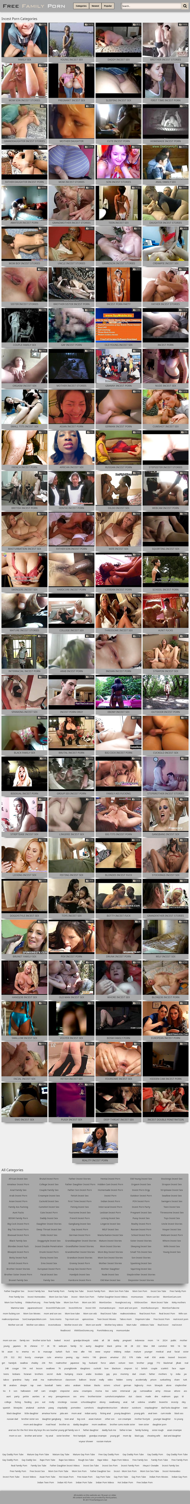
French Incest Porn (80, 1218)
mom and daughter (33, 1424)
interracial (125, 1391)
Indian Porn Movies (158, 1476)
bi (39, 1351)
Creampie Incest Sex (49, 1195)
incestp (174, 1402)
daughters (85, 1368)
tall (132, 1402)
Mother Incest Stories (110, 1263)
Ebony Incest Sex (49, 1257)
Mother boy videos (114, 1324)
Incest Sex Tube (158, 1291)
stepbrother (181, 1385)
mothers (163, 1374)
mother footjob (142, 1419)
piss (115, 1374)
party (16, 1396)
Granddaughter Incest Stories (80, 1240)
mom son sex (9, 1340)
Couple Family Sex (48, 1189)
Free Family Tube (52, 1302)
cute (49, 1357)
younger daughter (162, 1419)
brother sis (64, 1424)
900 (172, 1346)
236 (43, 1362)
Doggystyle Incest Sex (49, 1240)
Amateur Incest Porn (18, 1184)
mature (137, 1351)
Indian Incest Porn (110, 1201)
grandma (17, 1379)
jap (134, 1391)
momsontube (123, 1330)
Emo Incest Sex (49, 1263)
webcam (63, 1346)
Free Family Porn (178, 1291)
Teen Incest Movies (106, 1319)
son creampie (124, 1419)
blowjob (159, 1385)
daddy (116, 1340)
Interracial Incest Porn (110, 1206)
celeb (95, 1340)
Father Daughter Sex (14, 1291)
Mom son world (93, 1324)
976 (131, 1357)
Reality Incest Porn (141, 1223)
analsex (13, 1385)
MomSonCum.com (172, 1296)
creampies (87, 1391)
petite (26, 1396)
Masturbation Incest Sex (110, 1235)
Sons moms (55, 1319)
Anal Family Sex (18, 1189)
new (75, 1351)
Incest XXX (91, 1307)
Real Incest (163, 1324)
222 (138, 1346)
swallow (24, 1362)
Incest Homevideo (36, 1296)
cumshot (162, 1346)
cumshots (89, 1407)
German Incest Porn (79, 1235)
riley (184, 1402)
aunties (35, 1396)
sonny (129, 1379)
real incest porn (180, 1319)
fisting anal (105, 1413)
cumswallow (146, 1391)
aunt (8, 1396)
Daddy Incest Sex (49, 1218)
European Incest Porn (49, 1268)
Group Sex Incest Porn (79, 1268)
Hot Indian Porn (125, 1482)
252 (124, 1357)
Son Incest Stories (141, 1257)
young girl (114, 1435)
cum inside (166, 1413)
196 (94, 1357)
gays (176, 1396)
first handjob (79, 1435)
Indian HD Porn (64, 1482)
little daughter (31, 1413)
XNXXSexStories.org (83, 1330)
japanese (74, 1362)
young (7, 1346)
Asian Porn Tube (47, 1476)
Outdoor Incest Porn (141, 1195)
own (39, 1385)
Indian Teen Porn (45, 1482)
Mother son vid (15, 1324)
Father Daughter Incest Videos (113, 1296)
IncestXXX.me (75, 1307)
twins (58, 1385)
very (50, 1396)
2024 (165, 1340)
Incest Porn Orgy (141, 1189)
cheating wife (153, 1435)
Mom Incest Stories (110, 1246)
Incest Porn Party (141, 1206)
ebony (103, 1402)
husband (93, 1362)
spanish (6, 1407)
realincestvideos (128, 1313)
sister (186, 1351)
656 (154, 1357)
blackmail (168, 1362)
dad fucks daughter (170, 1407)
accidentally (141, 1379)
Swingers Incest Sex (171, 1201)
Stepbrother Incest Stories (141, 1274)
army (157, 1391)
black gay (139, 1435)
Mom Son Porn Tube (119, 1291)
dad (134, 1374)
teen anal (69, 1419)
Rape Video (102, 1459)
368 (153, 1346)
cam (43, 1391)
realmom (166, 1396)
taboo (6, 1379)
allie (83, 1351)
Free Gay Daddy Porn (108, 1454)
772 (158, 1362)
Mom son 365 (89, 1302)
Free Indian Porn (145, 1482)
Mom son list (153, 1296)
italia (138, 1357)
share (177, 1379)
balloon (82, 1379)
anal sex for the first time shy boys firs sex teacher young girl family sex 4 (44, 1430)
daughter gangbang (51, 1419)
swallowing (114, 1402)
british (144, 1368)
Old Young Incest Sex (141, 1178)
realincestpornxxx (10, 1319)
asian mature (95, 1419)
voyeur (107, 1351)
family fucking (141, 1430)
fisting (18, 1402)
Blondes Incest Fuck (18, 1246)
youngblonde (70, 1368)
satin (114, 1391)
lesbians (16, 1374)
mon (149, 1385)
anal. (125, 1402)
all (103, 1340)
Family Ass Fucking (18, 1206)
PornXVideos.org (105, 1330)
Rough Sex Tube (86, 1459)
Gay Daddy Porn (155, 1454)
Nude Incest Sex (110, 1274)
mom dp (127, 1435)
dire (156, 1396)
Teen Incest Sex (171, 1206)
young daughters (122, 1413)
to (17, 1351)
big (84, 1362)
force (103, 1362)
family (73, 1346)
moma (98, 1391)
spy (77, 1357)
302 (20, 1357)
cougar (15, 1368)
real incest (177, 1324)
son (15, 1391)
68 (126, 1346)
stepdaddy (62, 1407)
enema (25, 1351)
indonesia (139, 1340)
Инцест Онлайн (151, 1465)
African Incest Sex (18, 1178)
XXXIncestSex (140, 1302)
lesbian (87, 1385)
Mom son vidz (90, 1313)
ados (67, 1385)
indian (127, 1351)
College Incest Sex (48, 1184)
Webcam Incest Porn (172, 1235)
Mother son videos (35, 1324)
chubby (34, 1362)
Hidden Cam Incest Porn (110, 1184)
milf (36, 1391)
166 (90, 1351)
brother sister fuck (42, 1340)
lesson (39, 1368)
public (173, 1340)
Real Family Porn (56, 1291)
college (7, 1402)
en (33, 1351)
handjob (12, 1362)
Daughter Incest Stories (49, 1223)
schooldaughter (88, 1402)
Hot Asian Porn (66, 1476)
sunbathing (165, 1379)
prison (153, 1379)
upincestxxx (88, 1319)
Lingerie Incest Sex (110, 1223)
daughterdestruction (107, 1407)
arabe (88, 1374)
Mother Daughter (110, 1268)
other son (109, 1419)
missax (167, 1391)
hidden (119, 1379)
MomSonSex (105, 1302)
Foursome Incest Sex (80, 1212)
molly (51, 1402)
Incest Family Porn (96, 1291)
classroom (70, 1379)
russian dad (12, 1419)
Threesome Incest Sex (172, 1212)
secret (50, 1374)
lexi (107, 1391)
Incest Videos (29, 1476)
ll (9, 1391)
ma (42, 1379)
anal (169, 1351)
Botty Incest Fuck (18, 1257)
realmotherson (55, 1379)
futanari (27, 1374)
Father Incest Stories (80, 1178)
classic (139, 1396)
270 (5, 1357)
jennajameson (63, 1396)
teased (171, 1357)
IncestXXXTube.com (55, 1307)
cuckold (97, 1368)
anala (161, 1357)
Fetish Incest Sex (79, 1195)
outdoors (136, 1407)
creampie (38, 1357)
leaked (57, 1340)
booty (28, 1357)
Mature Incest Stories (110, 1240)
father (152, 1374)
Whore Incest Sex (172, 1240)
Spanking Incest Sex (141, 1263)
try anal (49, 1435)
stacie (79, 1374)
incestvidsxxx (54, 1324)
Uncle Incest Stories (171, 1223)
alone (168, 1385)
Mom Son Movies (31, 1313)
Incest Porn (110, 1195)
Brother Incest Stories (18, 1268)
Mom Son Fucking (13, 1302)
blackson (116, 1368)
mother (183, 1340)
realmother (61, 1362)
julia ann (64, 1413)
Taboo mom (126, 1319)
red (31, 1368)
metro (86, 1357)
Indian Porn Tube (84, 1482)
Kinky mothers (179, 1302)
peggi (150, 1362)
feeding (27, 1402)
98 (4, 1385)
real (186, 1362)
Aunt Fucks (18, 1212)
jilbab (178, 1362)
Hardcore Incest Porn (79, 1280)
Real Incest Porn (147, 1313)
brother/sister (94, 1396)
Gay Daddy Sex (29, 1459)
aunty (88, 1346)
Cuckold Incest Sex (49, 1201)
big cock (81, 1419)
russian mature (104, 1441)
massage (47, 1351)
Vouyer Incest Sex (171, 1229)
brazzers (182, 1357)
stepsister (65, 1391)
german (127, 1385)
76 (59, 1368)
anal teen (152, 1413)
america (58, 1357)
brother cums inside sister (122, 1424)
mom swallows (99, 1424)
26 (48, 1346)
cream (142, 1374)
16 (179, 1346)
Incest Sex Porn (110, 1465)
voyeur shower (86, 1441)
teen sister (144, 1424)
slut (130, 1396)
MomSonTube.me (170, 1307)
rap (32, 1385)
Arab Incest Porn (18, 1195)
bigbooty (139, 1385)
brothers (39, 1374)
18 (54, 1346)
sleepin (23, 1385)
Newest (95, 6)
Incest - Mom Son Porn (82, 1296)
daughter (99, 1346)
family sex (24, 1340)
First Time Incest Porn (79, 1201)
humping (69, 1374)
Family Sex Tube (76, 1291)
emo (82, 1396)
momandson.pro (107, 1307)
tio (4, 1391)
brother (140, 1362)
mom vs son (15, 1435)
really (101, 1379)
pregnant (127, 1340)
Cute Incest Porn (49, 1212)
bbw (146, 1346)
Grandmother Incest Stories (80, 1251)
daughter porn (159, 1424)
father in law (126, 1430)
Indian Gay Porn (179, 1476)
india (178, 1374)
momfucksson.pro (150, 1307)
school (117, 1385)
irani (185, 1407)
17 (42, 1346)
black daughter (14, 1413)
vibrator (124, 1407)
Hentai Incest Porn (110, 1178)
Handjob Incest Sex (79, 1274)
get (3, 1362)
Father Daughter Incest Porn (80, 1184)
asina (75, 1391)
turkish (59, 1351)
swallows (50, 1368)
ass (185, 1391)
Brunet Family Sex (18, 1280)
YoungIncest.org (123, 1302)
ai (44, 1396)
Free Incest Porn (161, 1319)
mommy (125, 1374)
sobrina (141, 1402)
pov (37, 1402)
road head (51, 1424)
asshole (41, 1407)
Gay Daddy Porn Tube (12, 1454)
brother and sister (33, 1435)
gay (108, 1374)
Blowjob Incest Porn (18, 1251)
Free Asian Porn (84, 1476)
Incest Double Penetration (49, 1246)
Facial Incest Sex (48, 1274)
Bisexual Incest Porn (18, 1235)
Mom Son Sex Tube (58, 1296)
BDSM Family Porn (18, 1218)
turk (185, 1379)
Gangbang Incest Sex (80, 1223)
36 (25, 1346)
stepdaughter (151, 1407)
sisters (107, 1385)
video (110, 1379)
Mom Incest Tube (159, 1302)
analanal (30, 1407)
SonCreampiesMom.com (34, 1319)
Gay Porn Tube (103, 1476)
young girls (139, 1413)
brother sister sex (30, 1419)
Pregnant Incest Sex (141, 1212)
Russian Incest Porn (141, 1229)
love (106, 1368)
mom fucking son (11, 1313)
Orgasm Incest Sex (141, 1184)
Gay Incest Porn (79, 1229)
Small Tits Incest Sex (141, 1251)
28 (132, 1346)
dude (58, 1374)
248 (7, 1368)
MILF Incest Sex (110, 1229)
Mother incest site (73, 1324)
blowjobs (18, 1407)
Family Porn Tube (159, 1459)
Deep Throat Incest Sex (49, 1229)
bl (183, 1396)
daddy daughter (80, 1424)
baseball (49, 1385)
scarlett (164, 1368)
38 (108, 1340)
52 (81, 1346)
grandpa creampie (98, 1435)
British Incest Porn (18, 1263)
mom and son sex (52, 1313)
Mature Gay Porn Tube (38, 1454)
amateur (114, 1357)
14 (158, 1340)
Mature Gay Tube (61, 1454)
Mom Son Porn (139, 1291)
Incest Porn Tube (11, 1476)
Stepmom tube (142, 1319)
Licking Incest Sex (110, 1218)
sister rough (158, 1430)
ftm (50, 1362)
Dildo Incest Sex (49, 1235)
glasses (103, 1357)
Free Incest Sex (37, 1471)
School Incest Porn (141, 1235)
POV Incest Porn (141, 1201)
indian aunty (91, 1413)
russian (74, 1402)
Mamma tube (17, 1307)
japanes (17, 1346)
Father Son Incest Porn (80, 1189)
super (182, 1368)
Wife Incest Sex (172, 1246)
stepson (128, 1368)
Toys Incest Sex (172, 1218)
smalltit (152, 1402)
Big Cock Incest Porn (18, 1223)
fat (185, 1346)
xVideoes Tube (147, 1324)
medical (159, 1351)
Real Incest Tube (108, 1313)
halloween (26, 1391)
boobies (99, 1374)
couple (154, 1368)
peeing (69, 1357)
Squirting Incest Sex (141, 1268)
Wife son (183, 1313)
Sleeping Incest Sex (141, 1246)
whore (177, 1391)
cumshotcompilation (115, 1396)
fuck (68, 1351)
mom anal (76, 1413)
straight (53, 1391)
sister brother (63, 1435)
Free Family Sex (16, 1296)
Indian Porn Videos (105, 1482)
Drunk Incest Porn (48, 1251)
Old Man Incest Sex (110, 1280)
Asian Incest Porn (18, 1201)
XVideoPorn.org (32, 1302)
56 (3, 1351)
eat (43, 1402)
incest (67, 1340)
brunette (163, 1402)
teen (131, 1362)
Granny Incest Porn (79, 1263)
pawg (51, 1407)
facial (177, 1351)
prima (118, 1346)
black (109, 1346)
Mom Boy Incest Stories (110, 1251)
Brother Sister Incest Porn (18, 1274)
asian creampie (174, 1430)
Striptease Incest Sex (172, 1189)
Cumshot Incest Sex (49, 1206)
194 (24, 1368)
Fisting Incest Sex (80, 1206)
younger (148, 1351)
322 (12, 1357)
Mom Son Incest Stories (110, 1257)
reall (147, 1357)
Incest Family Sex (36, 1291)
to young (178, 1419)
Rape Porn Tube (47, 1459)
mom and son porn (128, 1307)
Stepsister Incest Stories (141, 1280)
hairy (27, 1379)
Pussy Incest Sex (141, 1218)
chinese (33, 1346)
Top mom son (72, 1319)
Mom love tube (72, 1313)
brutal (92, 1379)
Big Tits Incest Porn (18, 1229)
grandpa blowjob (81, 1340)
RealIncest (65, 1330)
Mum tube (131, 1324)
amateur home (49, 1413)
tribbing (117, 1351)
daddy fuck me (109, 1430)
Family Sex (48, 1280)
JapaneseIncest (35, 1307)
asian (10, 1351)
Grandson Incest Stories (79, 1257)
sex (74, 1396)
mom (150, 1340)
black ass (179, 1413)
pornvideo (76, 1407)
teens (6, 1374)
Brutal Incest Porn (48, 1178)
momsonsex (137, 1296)
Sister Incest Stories (141, 1240)
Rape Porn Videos (120, 1459)
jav (185, 1374)
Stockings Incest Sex (171, 1178)
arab (35, 1379)
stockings (62, 1402)
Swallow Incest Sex (172, 1195)
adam (112, 1362)
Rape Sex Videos (67, 1459)
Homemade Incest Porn (110, 1189)
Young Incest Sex (172, 1251)
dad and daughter (172, 1435)
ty (171, 1374)
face (174, 1368)
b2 (137, 1368)
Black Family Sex (18, 1240)
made (148, 1396)
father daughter (90, 1430)
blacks (97, 1385)
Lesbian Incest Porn (110, 1212)
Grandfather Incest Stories (80, 1246)
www (97, 1351)
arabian (76, 1385)
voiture (121, 1362)
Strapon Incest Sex (172, 1184)
